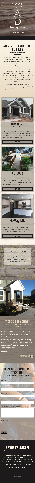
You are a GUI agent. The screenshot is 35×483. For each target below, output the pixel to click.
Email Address (5, 393)
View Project (27, 356)
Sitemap (17, 467)
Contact (23, 467)
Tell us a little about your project (11, 406)
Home (11, 467)
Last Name (4, 387)
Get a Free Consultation (17, 32)
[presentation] (14, 424)
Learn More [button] (17, 142)
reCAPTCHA (4, 420)
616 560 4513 (17, 7)
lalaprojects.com (18, 476)
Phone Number (6, 400)
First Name (4, 380)
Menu (17, 38)
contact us (27, 89)
